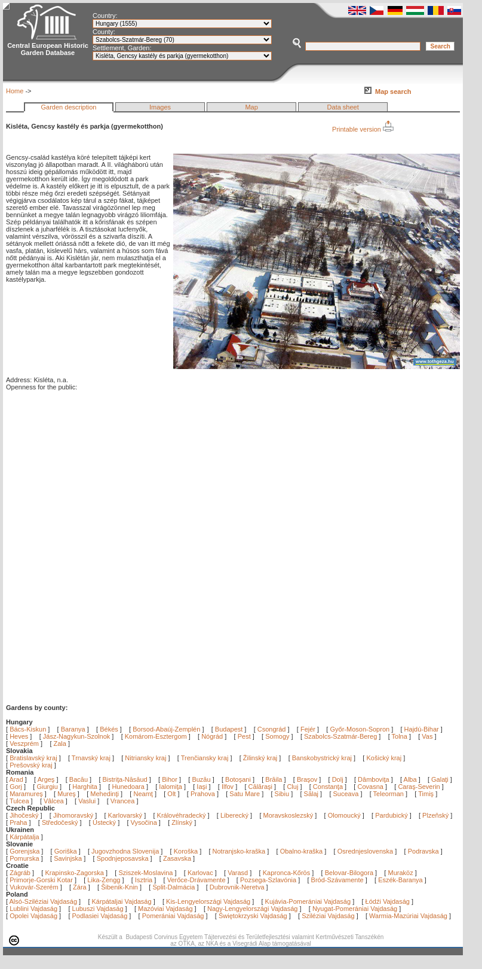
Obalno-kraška (301, 851)
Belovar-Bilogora (349, 872)
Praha (18, 822)
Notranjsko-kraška (239, 851)
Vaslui (87, 801)
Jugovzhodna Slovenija (125, 851)
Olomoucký (344, 815)
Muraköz (400, 872)
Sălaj (312, 793)
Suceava (347, 793)
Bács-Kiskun (28, 729)
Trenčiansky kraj (205, 757)
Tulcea (20, 801)
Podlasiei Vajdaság (100, 915)
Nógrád (212, 736)
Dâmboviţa (374, 779)
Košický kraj (383, 757)
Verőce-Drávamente (196, 879)
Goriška (65, 851)
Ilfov (228, 786)
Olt (172, 793)
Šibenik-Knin (119, 887)
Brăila (274, 779)
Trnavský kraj (92, 757)
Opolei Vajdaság (33, 915)
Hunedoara (129, 786)
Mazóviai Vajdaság (165, 908)
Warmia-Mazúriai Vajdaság (408, 915)
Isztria (143, 879)
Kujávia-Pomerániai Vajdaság (308, 901)
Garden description (69, 107)
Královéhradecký (181, 815)
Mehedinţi (105, 793)
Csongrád (271, 729)
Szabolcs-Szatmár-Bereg (340, 736)
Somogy (277, 736)
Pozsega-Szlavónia (268, 879)
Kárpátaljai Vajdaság (122, 901)
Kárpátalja (24, 836)
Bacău (79, 779)
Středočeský (60, 822)
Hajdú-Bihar (421, 729)
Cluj (293, 786)
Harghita (85, 786)
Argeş (47, 779)
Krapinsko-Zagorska (74, 872)
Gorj (17, 786)
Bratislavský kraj (33, 757)
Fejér (307, 729)
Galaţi (440, 779)
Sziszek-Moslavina (145, 872)
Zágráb (21, 872)
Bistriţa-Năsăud (126, 779)
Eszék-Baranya (400, 879)
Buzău (202, 779)
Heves (19, 736)
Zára (80, 887)
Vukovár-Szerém (34, 887)
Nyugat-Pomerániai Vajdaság (354, 908)
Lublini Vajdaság (33, 908)
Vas (427, 736)
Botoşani (239, 779)
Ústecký (104, 822)
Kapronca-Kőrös (287, 872)
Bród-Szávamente (337, 879)
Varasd (238, 872)
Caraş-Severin (419, 786)
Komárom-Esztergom (156, 736)
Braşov (308, 779)
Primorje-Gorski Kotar (41, 879)
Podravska (423, 851)
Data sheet (343, 107)
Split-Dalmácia (173, 887)
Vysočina (144, 822)
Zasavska (177, 858)
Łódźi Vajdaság (388, 901)
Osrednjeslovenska (365, 851)
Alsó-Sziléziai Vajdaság (44, 901)
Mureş (67, 793)
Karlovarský (125, 815)
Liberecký (234, 815)
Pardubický (391, 815)
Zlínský (181, 822)
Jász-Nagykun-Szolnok (76, 736)
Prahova (204, 793)
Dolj (338, 779)
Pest (244, 736)
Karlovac (200, 872)
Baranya (73, 729)
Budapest (228, 729)
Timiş (426, 793)
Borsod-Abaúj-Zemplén (166, 729)
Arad (17, 779)
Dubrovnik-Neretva (237, 887)
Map (251, 107)
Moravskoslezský (288, 815)
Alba (411, 779)
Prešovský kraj (31, 765)
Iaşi (202, 786)
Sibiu (283, 793)
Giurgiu (48, 786)
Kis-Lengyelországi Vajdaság (208, 901)
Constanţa (329, 786)
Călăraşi (261, 786)
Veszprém (24, 743)
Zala (60, 743)
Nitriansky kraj (145, 757)
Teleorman (389, 793)
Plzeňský (435, 815)
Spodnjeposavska (123, 858)
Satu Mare (245, 793)
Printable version (363, 129)
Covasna (371, 786)
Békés (109, 729)
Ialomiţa (171, 786)
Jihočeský (24, 815)
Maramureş (27, 793)
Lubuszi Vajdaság (98, 908)
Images (160, 107)
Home (14, 91)
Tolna (399, 736)
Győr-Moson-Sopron (359, 729)
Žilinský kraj (261, 757)
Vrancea (123, 801)
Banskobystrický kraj (322, 757)
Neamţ (143, 793)
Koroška (186, 851)
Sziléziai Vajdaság (328, 915)
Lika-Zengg (103, 879)
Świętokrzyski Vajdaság (253, 915)
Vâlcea (55, 801)
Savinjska (68, 858)
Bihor (170, 779)
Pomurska (25, 858)
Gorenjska (24, 851)
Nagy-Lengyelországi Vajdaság (252, 908)
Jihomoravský (73, 815)
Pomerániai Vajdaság (173, 915)
